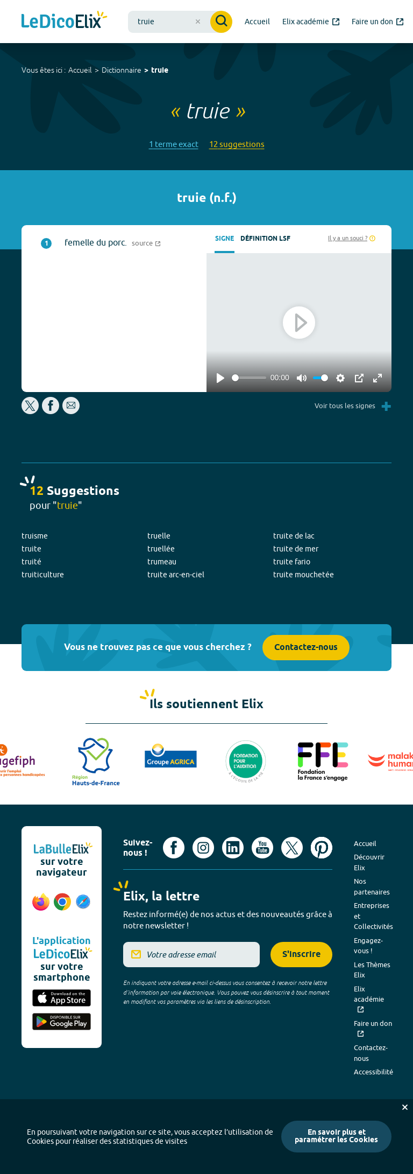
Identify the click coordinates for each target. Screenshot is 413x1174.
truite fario (291, 561)
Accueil (80, 70)
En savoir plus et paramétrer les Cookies (336, 1136)
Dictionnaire (121, 70)
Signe (224, 238)
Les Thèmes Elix (372, 970)
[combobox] (180, 22)
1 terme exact (173, 144)
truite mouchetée (303, 574)
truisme (35, 536)
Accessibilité (373, 1071)
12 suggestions (237, 144)
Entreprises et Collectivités (373, 916)
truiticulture (43, 574)
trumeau (161, 561)
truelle (158, 536)
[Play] (220, 378)
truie (159, 71)
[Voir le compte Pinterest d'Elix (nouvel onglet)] (321, 847)
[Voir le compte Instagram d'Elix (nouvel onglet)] (203, 847)
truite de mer (295, 548)
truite (31, 548)
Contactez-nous (306, 647)
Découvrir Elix (369, 862)
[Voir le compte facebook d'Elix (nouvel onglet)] (173, 847)
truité (31, 561)
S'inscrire (301, 954)
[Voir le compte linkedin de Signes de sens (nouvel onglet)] (233, 847)
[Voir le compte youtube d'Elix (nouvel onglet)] (262, 847)
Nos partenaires (372, 886)
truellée (161, 548)
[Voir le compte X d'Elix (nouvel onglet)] (292, 847)
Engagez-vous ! (368, 945)
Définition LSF (265, 238)
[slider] (249, 378)
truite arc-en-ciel (175, 574)
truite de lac (294, 536)
